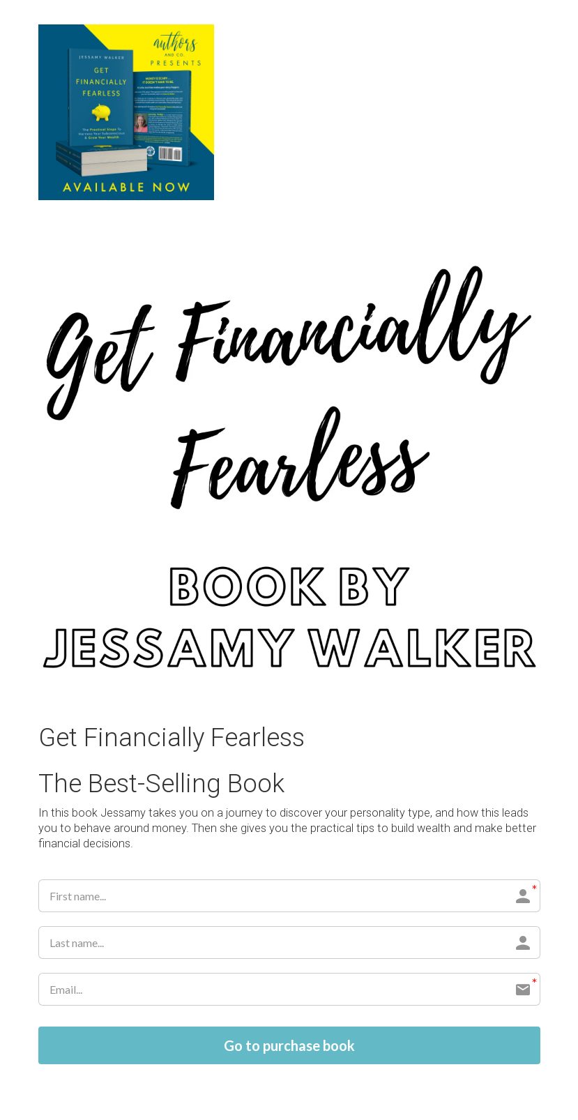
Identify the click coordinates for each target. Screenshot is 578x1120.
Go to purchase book (289, 1045)
